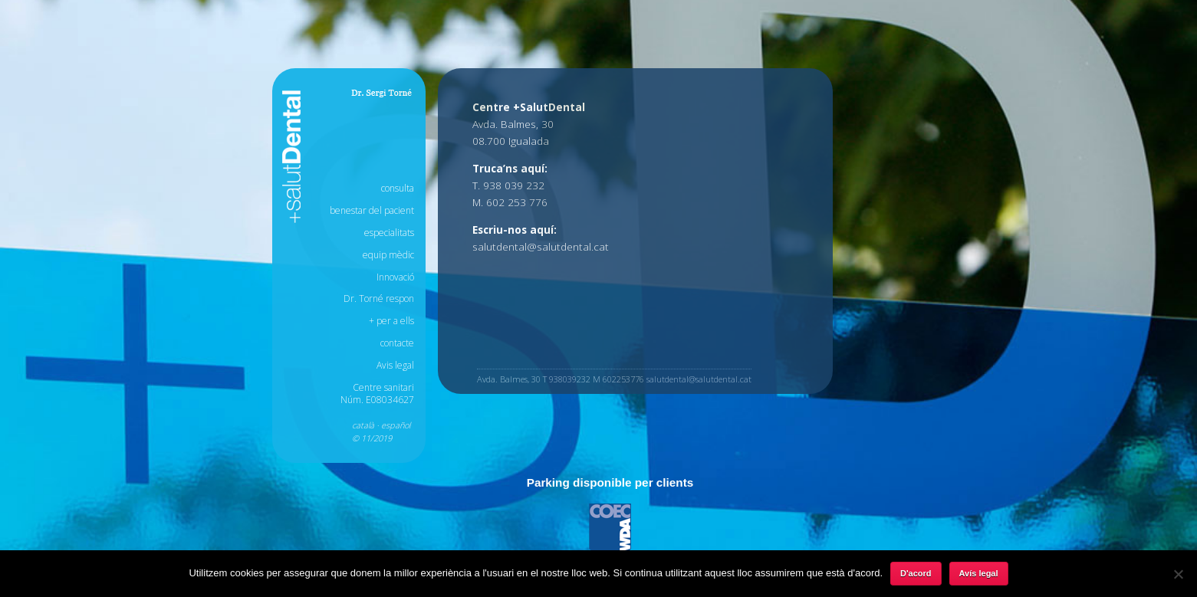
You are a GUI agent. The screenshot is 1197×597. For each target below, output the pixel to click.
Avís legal (978, 573)
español (395, 425)
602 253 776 (517, 202)
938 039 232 (513, 185)
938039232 (569, 379)
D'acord (916, 573)
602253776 (623, 379)
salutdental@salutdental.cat (540, 246)
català (363, 425)
